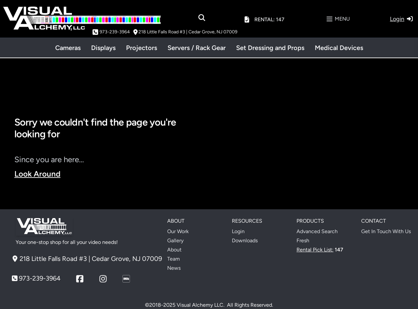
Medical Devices (339, 48)
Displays (103, 48)
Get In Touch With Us (386, 231)
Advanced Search (317, 231)
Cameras (68, 48)
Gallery (175, 240)
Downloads (245, 240)
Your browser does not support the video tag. (311, 160)
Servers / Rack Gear (197, 48)
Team (173, 259)
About (174, 250)
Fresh (303, 240)
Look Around (37, 174)
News (174, 268)
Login (238, 231)
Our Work (178, 231)
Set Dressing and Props (270, 48)
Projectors (141, 48)
